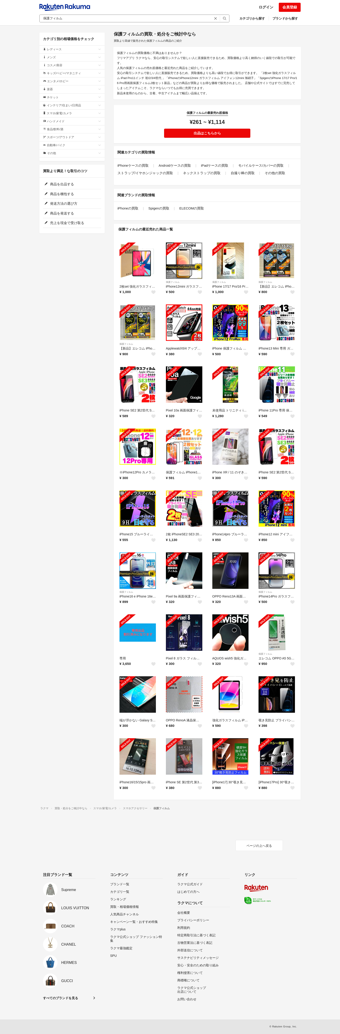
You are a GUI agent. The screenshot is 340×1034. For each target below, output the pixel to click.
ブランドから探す (285, 18)
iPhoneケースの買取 (133, 165)
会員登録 (289, 7)
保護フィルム (173, 282)
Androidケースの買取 (175, 165)
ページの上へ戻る (259, 846)
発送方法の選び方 (60, 203)
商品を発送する (59, 213)
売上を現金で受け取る (64, 223)
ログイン (266, 7)
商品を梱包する (59, 194)
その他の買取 (275, 173)
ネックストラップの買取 (202, 173)
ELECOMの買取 (191, 208)
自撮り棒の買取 (243, 173)
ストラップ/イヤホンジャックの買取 (145, 173)
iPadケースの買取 (214, 165)
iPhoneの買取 (127, 208)
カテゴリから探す (252, 18)
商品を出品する (59, 184)
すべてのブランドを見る (60, 998)
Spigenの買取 (158, 208)
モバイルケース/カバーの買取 (261, 165)
